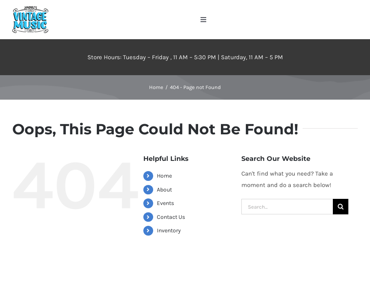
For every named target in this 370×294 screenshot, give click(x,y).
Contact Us (171, 217)
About (164, 189)
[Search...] (287, 206)
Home (164, 175)
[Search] (340, 206)
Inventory (169, 230)
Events (165, 203)
